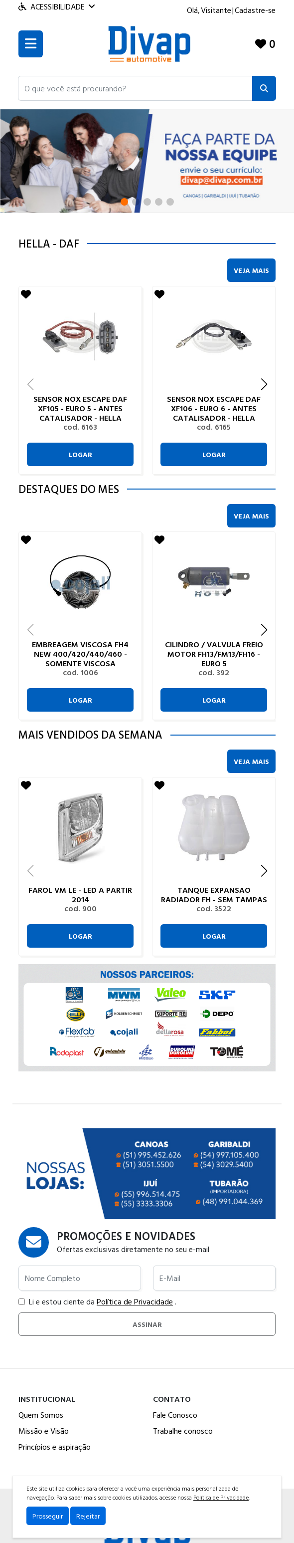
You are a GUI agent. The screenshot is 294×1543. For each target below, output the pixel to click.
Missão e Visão (43, 1431)
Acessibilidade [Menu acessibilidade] (56, 6)
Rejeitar (88, 1516)
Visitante (216, 10)
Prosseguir (47, 1516)
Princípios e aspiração (54, 1447)
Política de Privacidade (135, 1301)
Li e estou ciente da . (97, 1301)
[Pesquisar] (264, 88)
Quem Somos (40, 1415)
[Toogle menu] (30, 43)
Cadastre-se (255, 10)
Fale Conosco (175, 1415)
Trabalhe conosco (183, 1431)
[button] (135, 88)
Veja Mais (251, 270)
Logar (80, 454)
